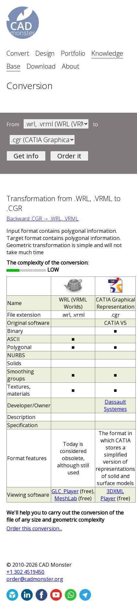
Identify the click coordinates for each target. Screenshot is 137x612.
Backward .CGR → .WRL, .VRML (42, 218)
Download (41, 66)
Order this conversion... (34, 528)
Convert (17, 53)
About (70, 66)
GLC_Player (65, 491)
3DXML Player (112, 495)
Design (45, 53)
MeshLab (65, 498)
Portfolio (73, 53)
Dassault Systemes (115, 405)
